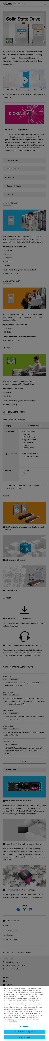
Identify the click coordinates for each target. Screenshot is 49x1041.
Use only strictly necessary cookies (24, 1033)
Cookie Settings (24, 1028)
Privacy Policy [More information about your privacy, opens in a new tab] (13, 1022)
